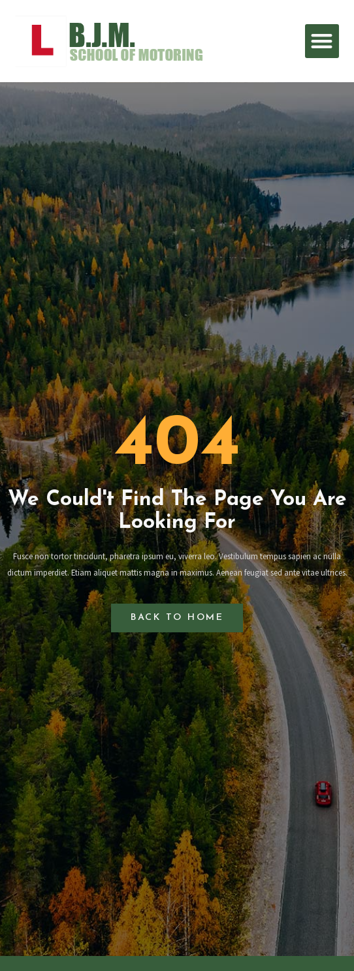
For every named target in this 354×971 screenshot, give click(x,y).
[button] (322, 41)
